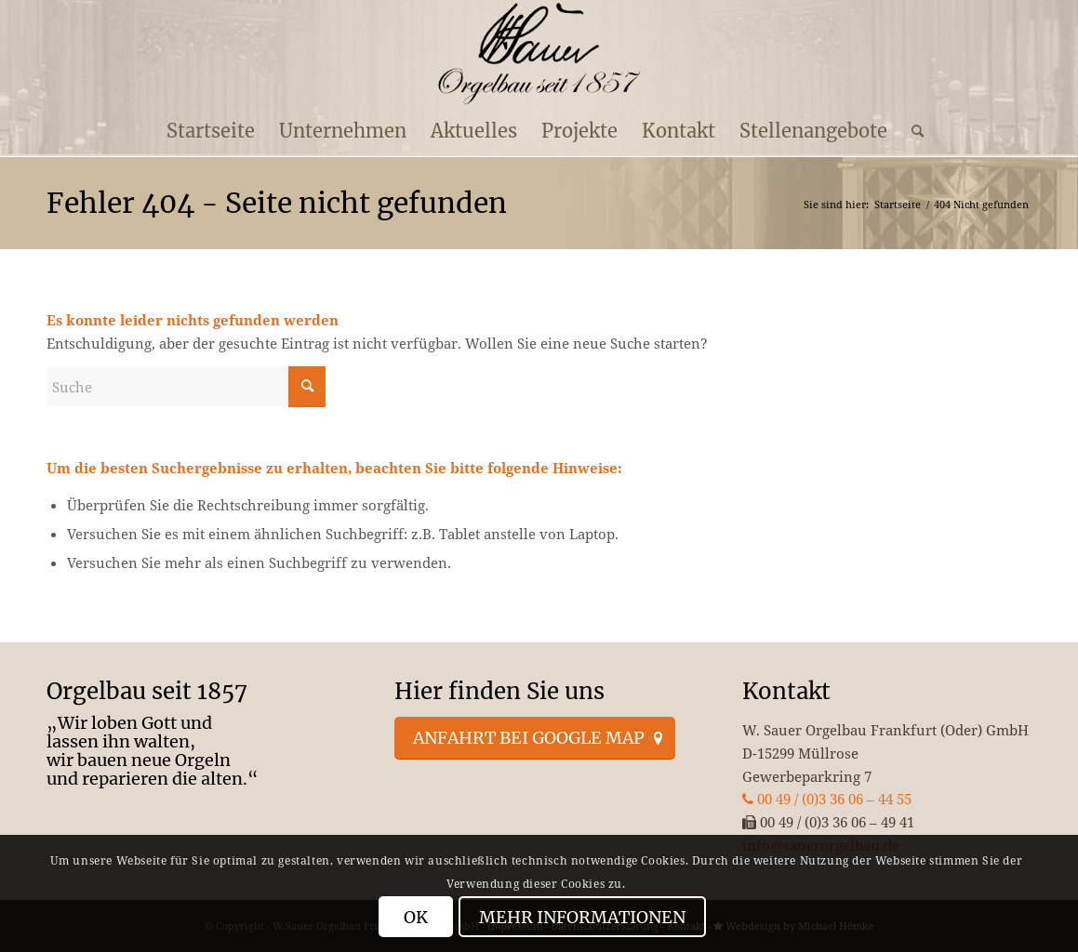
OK (416, 917)
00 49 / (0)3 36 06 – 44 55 (827, 798)
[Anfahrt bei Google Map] (534, 738)
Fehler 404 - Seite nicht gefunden (277, 202)
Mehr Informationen (582, 917)
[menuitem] (210, 131)
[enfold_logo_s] (539, 54)
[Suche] (911, 131)
